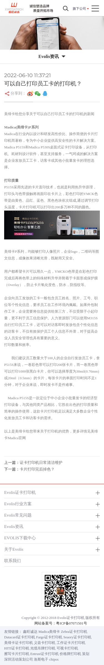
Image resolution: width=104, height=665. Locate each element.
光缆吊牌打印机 (42, 648)
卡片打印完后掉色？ (37, 469)
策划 (85, 654)
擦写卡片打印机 (16, 654)
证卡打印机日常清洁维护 (41, 463)
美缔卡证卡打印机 (18, 643)
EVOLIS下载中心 (20, 537)
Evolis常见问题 (18, 515)
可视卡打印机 (67, 648)
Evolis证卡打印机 (20, 492)
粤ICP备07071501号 (71, 623)
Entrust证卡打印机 (44, 654)
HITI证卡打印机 (16, 648)
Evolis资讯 (13, 526)
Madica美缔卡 (49, 631)
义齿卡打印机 (44, 643)
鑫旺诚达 (30, 631)
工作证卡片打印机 (71, 643)
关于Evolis (13, 549)
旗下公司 (79, 9)
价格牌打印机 (70, 654)
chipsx (54, 659)
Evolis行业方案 (18, 503)
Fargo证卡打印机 (49, 637)
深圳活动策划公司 (18, 659)
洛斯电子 (41, 659)
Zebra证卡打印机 (74, 631)
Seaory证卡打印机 (78, 637)
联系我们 (12, 560)
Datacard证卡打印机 (19, 637)
